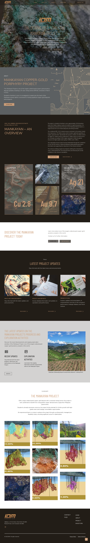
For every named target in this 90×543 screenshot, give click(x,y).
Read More (24, 311)
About (78, 518)
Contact (67, 515)
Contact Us (80, 2)
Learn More (53, 241)
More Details (53, 157)
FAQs (66, 517)
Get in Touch (57, 49)
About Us (44, 2)
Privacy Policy (73, 536)
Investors (63, 2)
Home (35, 2)
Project (53, 2)
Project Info (32, 49)
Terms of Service (82, 536)
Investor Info (45, 49)
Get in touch (65, 241)
